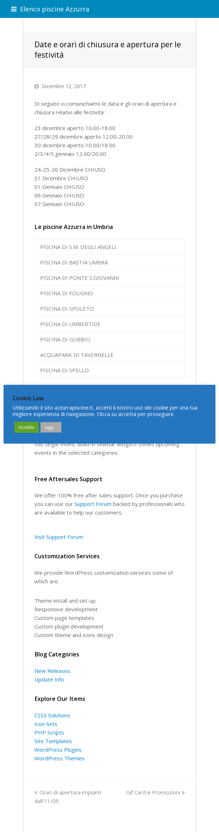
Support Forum (93, 503)
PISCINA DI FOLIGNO (66, 293)
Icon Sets (45, 723)
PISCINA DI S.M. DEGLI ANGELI (78, 246)
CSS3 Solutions (52, 715)
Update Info (49, 679)
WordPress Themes (59, 758)
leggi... (51, 427)
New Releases (52, 670)
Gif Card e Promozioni (155, 792)
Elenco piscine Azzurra (50, 9)
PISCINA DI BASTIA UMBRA (74, 262)
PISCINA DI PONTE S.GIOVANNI (79, 277)
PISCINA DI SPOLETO (67, 308)
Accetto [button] (26, 427)
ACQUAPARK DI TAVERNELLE (77, 354)
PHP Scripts (49, 732)
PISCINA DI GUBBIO (65, 339)
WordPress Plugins (58, 749)
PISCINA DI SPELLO (64, 370)
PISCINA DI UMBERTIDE (70, 323)
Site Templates (53, 741)
